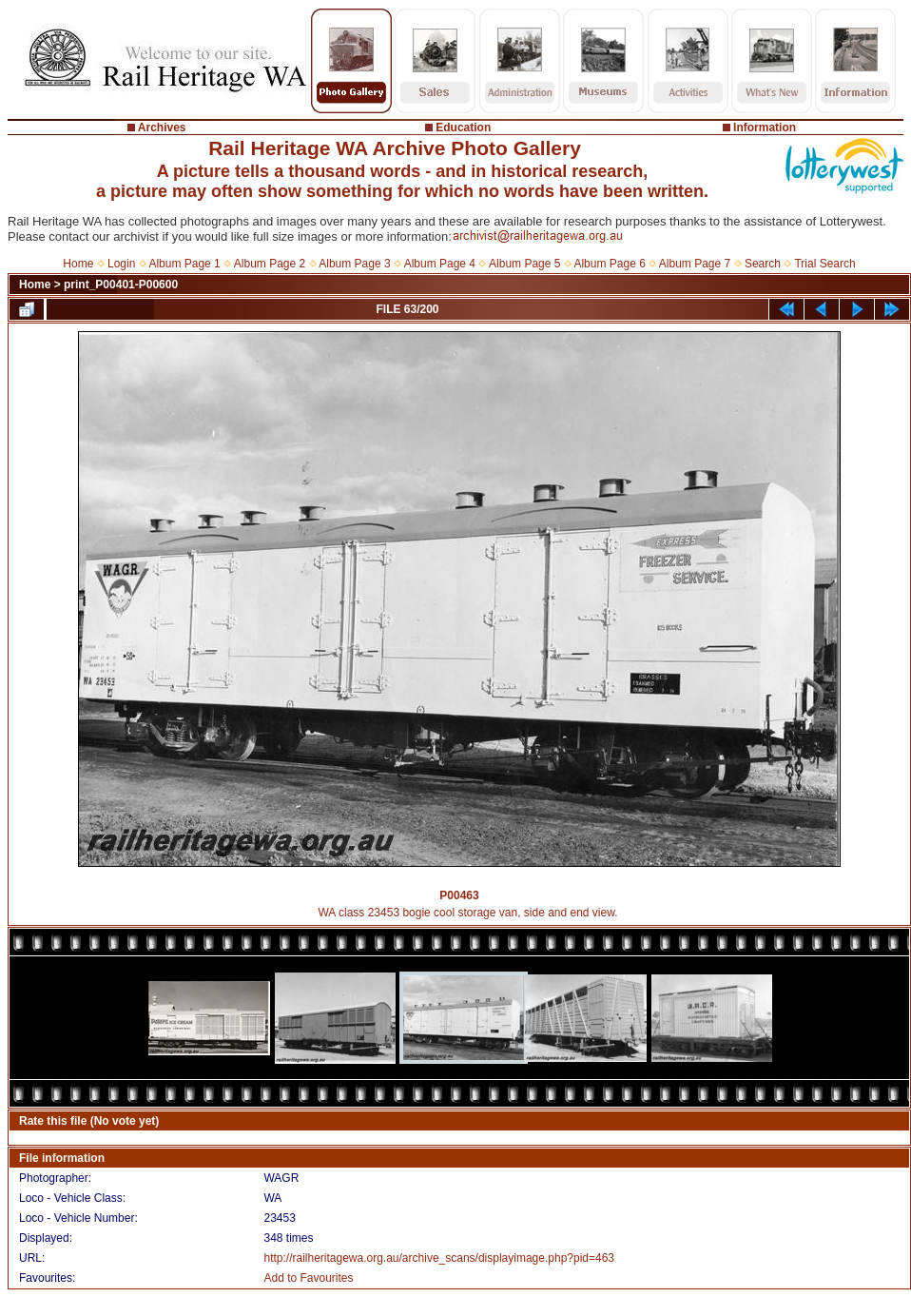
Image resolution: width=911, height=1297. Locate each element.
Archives (162, 127)
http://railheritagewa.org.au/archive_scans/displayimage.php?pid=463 (438, 1258)
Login (121, 263)
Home (78, 263)
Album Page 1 (184, 263)
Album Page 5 (524, 263)
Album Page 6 (609, 263)
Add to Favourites (308, 1278)
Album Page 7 (694, 263)
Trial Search (824, 263)
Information (764, 127)
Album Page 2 (269, 263)
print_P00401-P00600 (121, 284)
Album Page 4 (439, 263)
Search (763, 263)
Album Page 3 (354, 263)
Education (463, 127)
